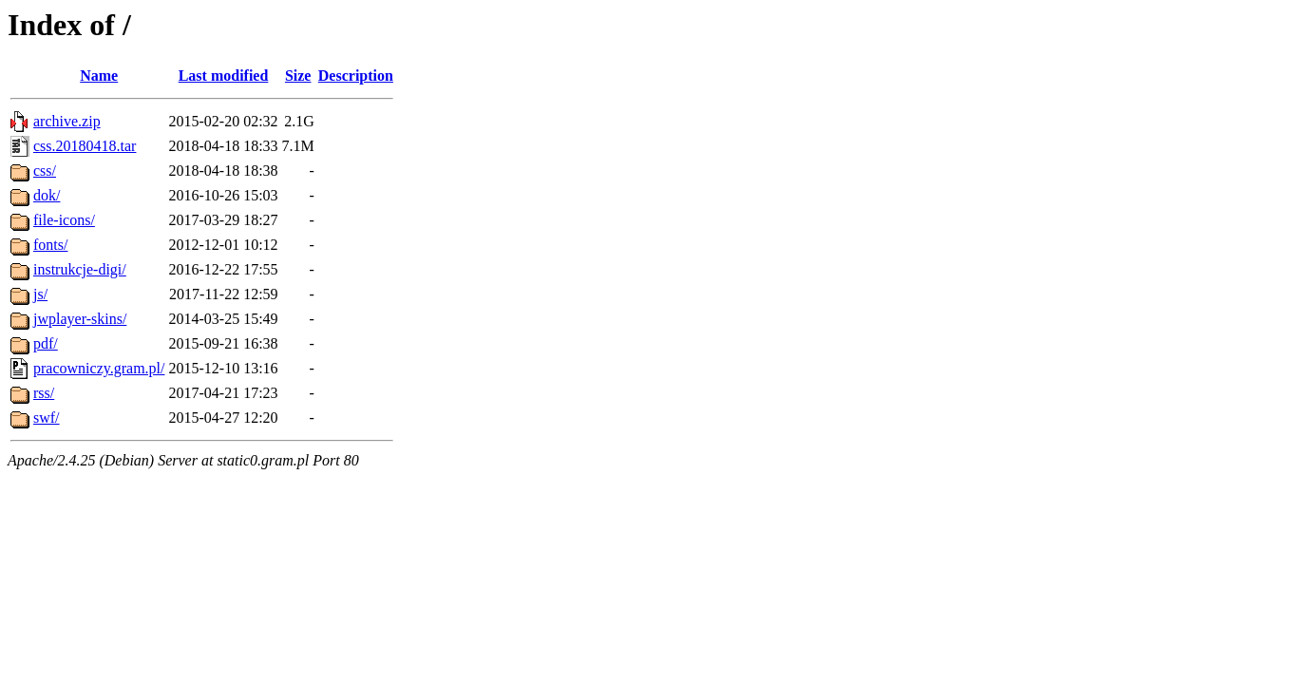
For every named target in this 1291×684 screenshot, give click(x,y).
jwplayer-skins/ (79, 319)
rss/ (43, 393)
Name (99, 75)
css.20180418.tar (84, 146)
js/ (40, 294)
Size (298, 75)
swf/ (46, 417)
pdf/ (45, 343)
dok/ (46, 195)
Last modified (224, 75)
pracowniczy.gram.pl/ (98, 368)
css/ (44, 170)
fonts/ (50, 245)
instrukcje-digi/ (79, 269)
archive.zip (67, 121)
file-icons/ (64, 220)
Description (355, 75)
